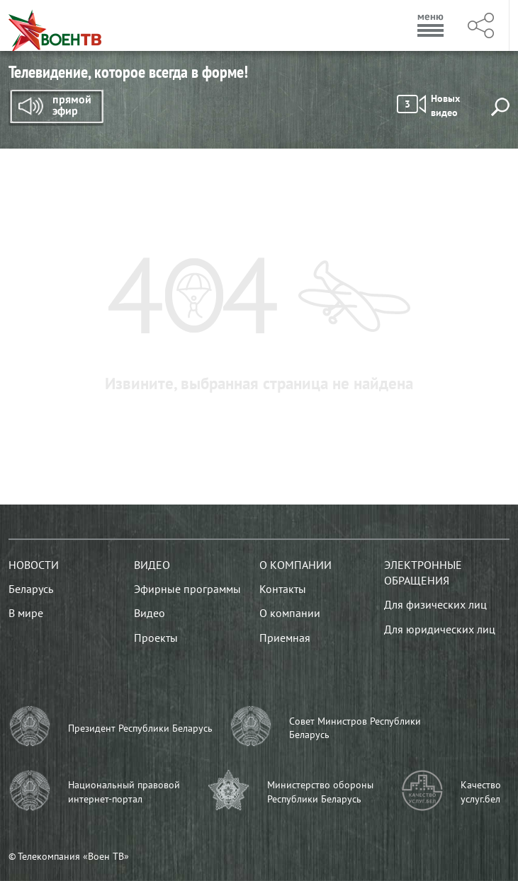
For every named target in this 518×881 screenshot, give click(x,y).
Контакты (282, 589)
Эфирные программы (187, 589)
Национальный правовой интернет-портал (124, 791)
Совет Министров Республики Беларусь (355, 728)
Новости (34, 565)
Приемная (284, 637)
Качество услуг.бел (481, 791)
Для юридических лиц (439, 629)
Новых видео (428, 105)
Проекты (156, 637)
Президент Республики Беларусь (140, 728)
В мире (26, 613)
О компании (295, 565)
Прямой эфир (56, 107)
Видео (152, 565)
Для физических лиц (435, 604)
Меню (431, 25)
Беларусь (31, 589)
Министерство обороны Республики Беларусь (320, 791)
